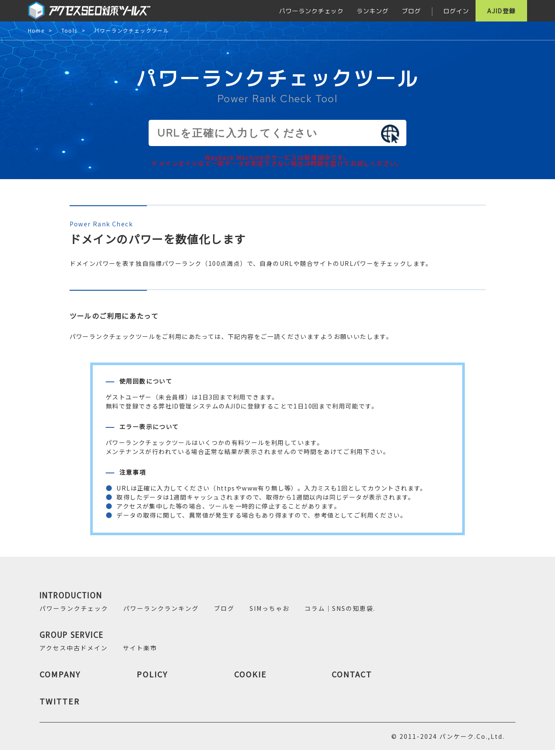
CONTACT (352, 674)
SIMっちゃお (270, 608)
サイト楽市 (140, 647)
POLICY (152, 674)
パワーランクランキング (161, 608)
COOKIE (250, 674)
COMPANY (60, 674)
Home (36, 31)
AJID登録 (501, 10)
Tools (69, 31)
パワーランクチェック (311, 10)
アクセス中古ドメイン (74, 647)
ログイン (456, 10)
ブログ (411, 10)
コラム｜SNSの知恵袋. (340, 608)
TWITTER (60, 701)
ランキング (373, 10)
